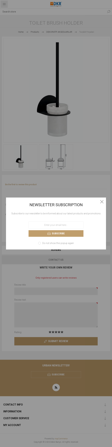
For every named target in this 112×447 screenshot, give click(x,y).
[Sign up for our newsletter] (56, 225)
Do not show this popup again (58, 243)
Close (101, 201)
